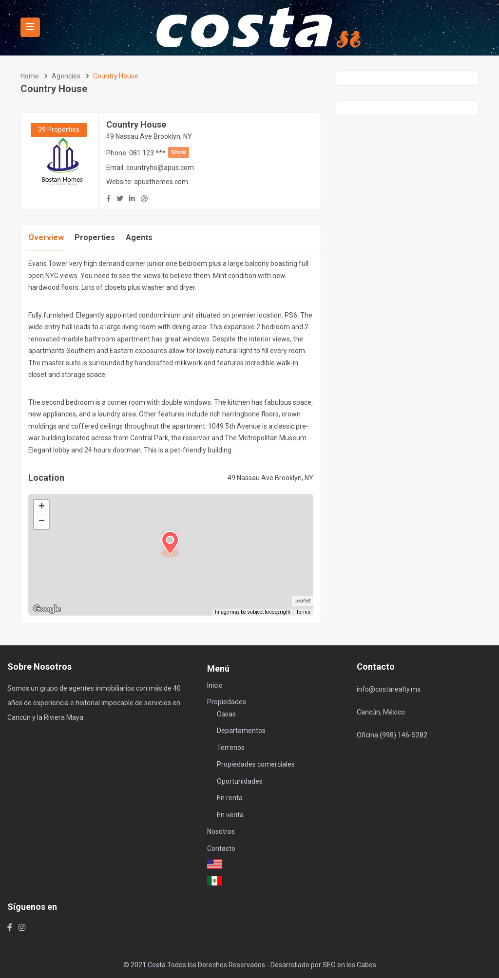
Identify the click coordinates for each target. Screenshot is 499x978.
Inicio (215, 685)
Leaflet (302, 600)
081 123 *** (159, 153)
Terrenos (231, 748)
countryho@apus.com (160, 167)
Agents (139, 237)
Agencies (66, 76)
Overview (46, 237)
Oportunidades (240, 781)
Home (29, 76)
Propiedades (226, 702)
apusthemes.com (161, 182)
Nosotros (221, 831)
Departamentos (241, 730)
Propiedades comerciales (256, 764)
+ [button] (41, 507)
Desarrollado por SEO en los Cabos (323, 965)
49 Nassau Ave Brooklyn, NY (149, 136)
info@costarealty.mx (389, 689)
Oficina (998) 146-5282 (392, 735)
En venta (230, 815)
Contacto (221, 848)
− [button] (41, 521)
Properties (95, 237)
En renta (230, 798)
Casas (226, 714)
